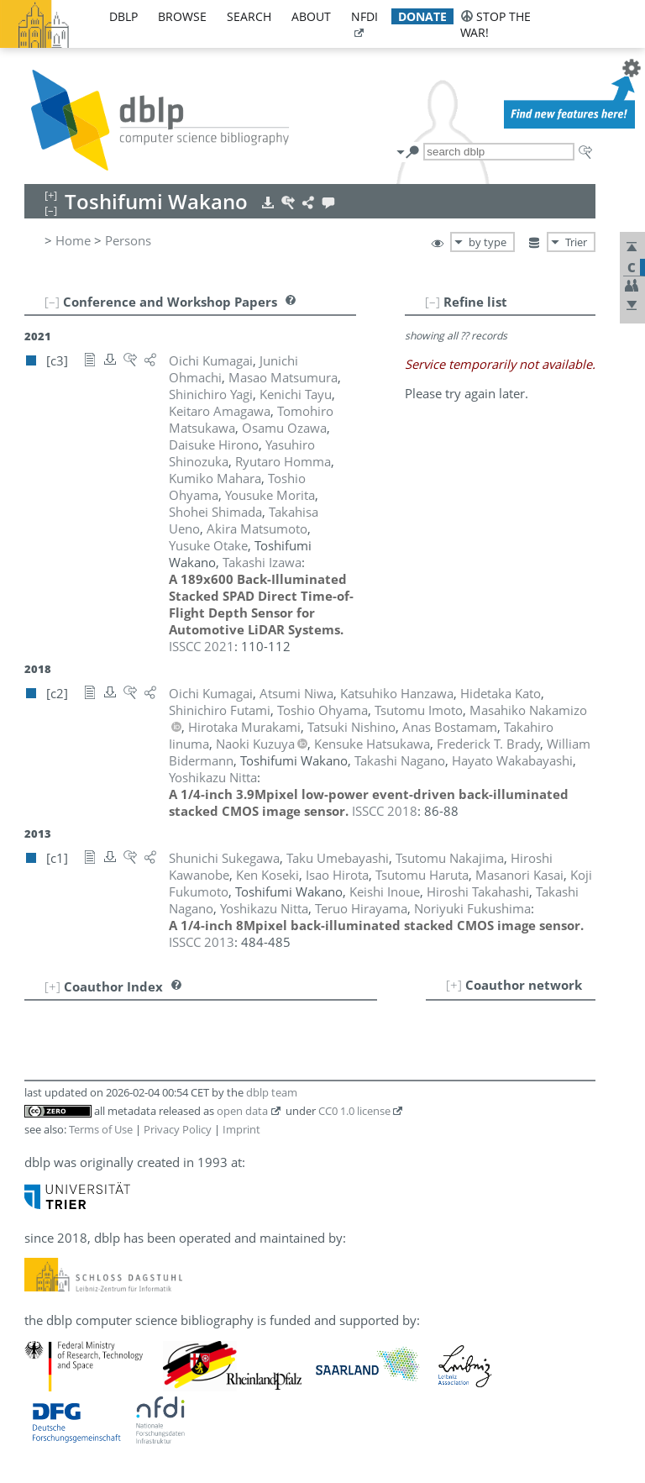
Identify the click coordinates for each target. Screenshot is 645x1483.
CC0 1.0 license (354, 1110)
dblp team (271, 1092)
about (311, 16)
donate (422, 16)
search (249, 16)
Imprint (241, 1129)
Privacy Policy (178, 1129)
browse (182, 16)
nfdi (364, 16)
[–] (432, 301)
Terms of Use (101, 1129)
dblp (123, 16)
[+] (454, 984)
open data (242, 1110)
